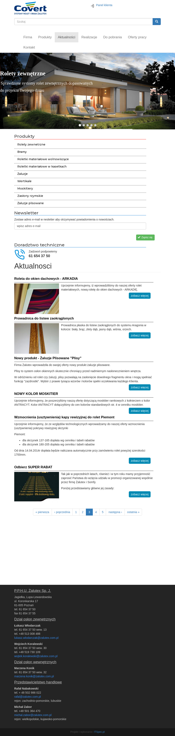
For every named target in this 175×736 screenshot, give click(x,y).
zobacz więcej (140, 295)
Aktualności (66, 37)
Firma (27, 37)
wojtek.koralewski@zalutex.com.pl (36, 656)
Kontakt (29, 47)
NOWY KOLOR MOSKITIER (36, 394)
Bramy (22, 152)
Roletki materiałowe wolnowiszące (43, 159)
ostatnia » (133, 512)
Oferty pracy (137, 37)
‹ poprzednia (62, 512)
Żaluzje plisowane (30, 203)
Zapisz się (145, 237)
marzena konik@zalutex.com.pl (34, 676)
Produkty (45, 37)
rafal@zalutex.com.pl (27, 696)
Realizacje (89, 37)
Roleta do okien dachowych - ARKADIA (46, 279)
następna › (115, 512)
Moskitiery (25, 188)
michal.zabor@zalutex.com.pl (32, 715)
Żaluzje (22, 174)
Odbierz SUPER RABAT (33, 467)
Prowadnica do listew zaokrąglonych (44, 318)
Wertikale (24, 181)
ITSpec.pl (99, 731)
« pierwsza (42, 512)
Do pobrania (112, 37)
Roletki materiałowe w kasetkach (42, 166)
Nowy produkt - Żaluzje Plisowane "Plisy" (47, 358)
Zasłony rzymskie (30, 196)
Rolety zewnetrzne (31, 144)
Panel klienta (101, 5)
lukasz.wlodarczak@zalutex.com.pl (36, 637)
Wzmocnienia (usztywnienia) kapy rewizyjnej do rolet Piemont (64, 417)
